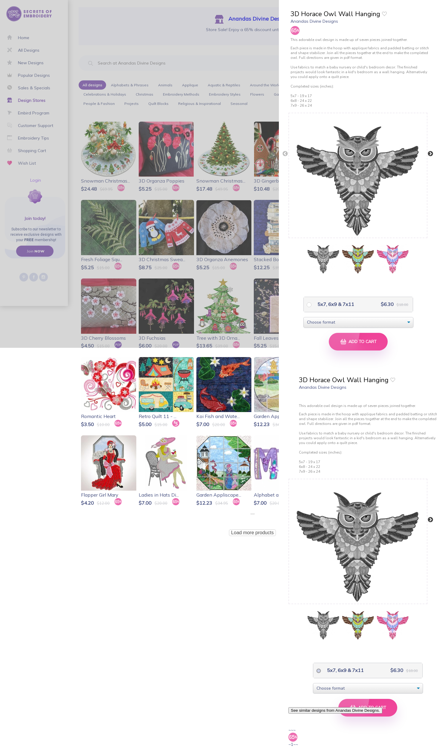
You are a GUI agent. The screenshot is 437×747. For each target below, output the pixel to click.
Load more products (252, 532)
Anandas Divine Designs (314, 21)
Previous (285, 154)
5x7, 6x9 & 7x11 (335, 304)
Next (430, 154)
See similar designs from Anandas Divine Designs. (335, 710)
